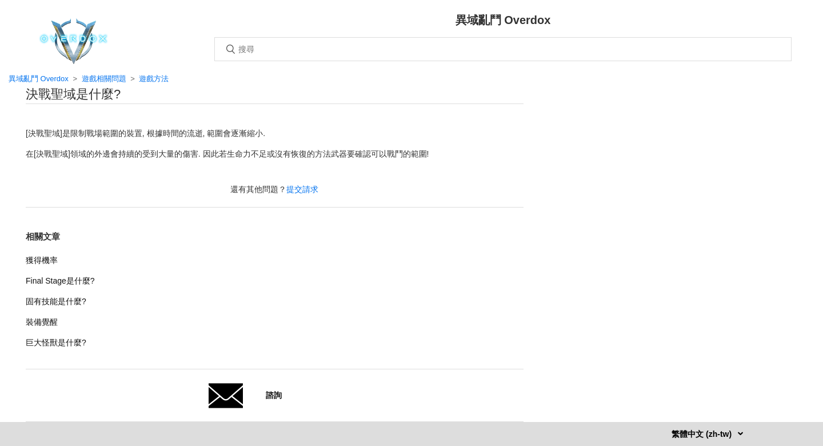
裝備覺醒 (42, 321)
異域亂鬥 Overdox (39, 78)
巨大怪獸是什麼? (56, 342)
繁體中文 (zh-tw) (703, 434)
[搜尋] (503, 49)
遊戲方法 (154, 78)
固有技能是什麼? (56, 301)
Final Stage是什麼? (60, 280)
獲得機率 (42, 260)
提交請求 (302, 189)
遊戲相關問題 (104, 78)
